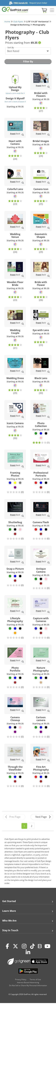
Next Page (43, 817)
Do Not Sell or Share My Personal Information (28, 985)
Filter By (28, 61)
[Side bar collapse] (52, 10)
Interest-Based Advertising (28, 982)
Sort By (10, 47)
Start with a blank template (15, 102)
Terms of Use (35, 979)
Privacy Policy (20, 979)
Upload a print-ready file (15, 93)
